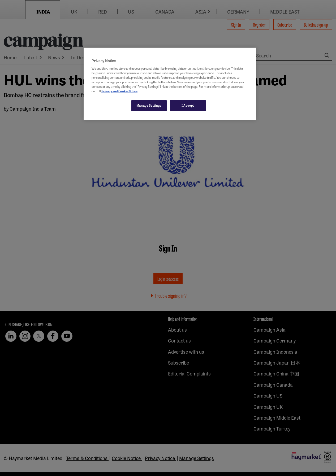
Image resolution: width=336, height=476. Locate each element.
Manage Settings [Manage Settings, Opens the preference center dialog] (149, 105)
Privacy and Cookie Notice (119, 91)
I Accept (188, 105)
